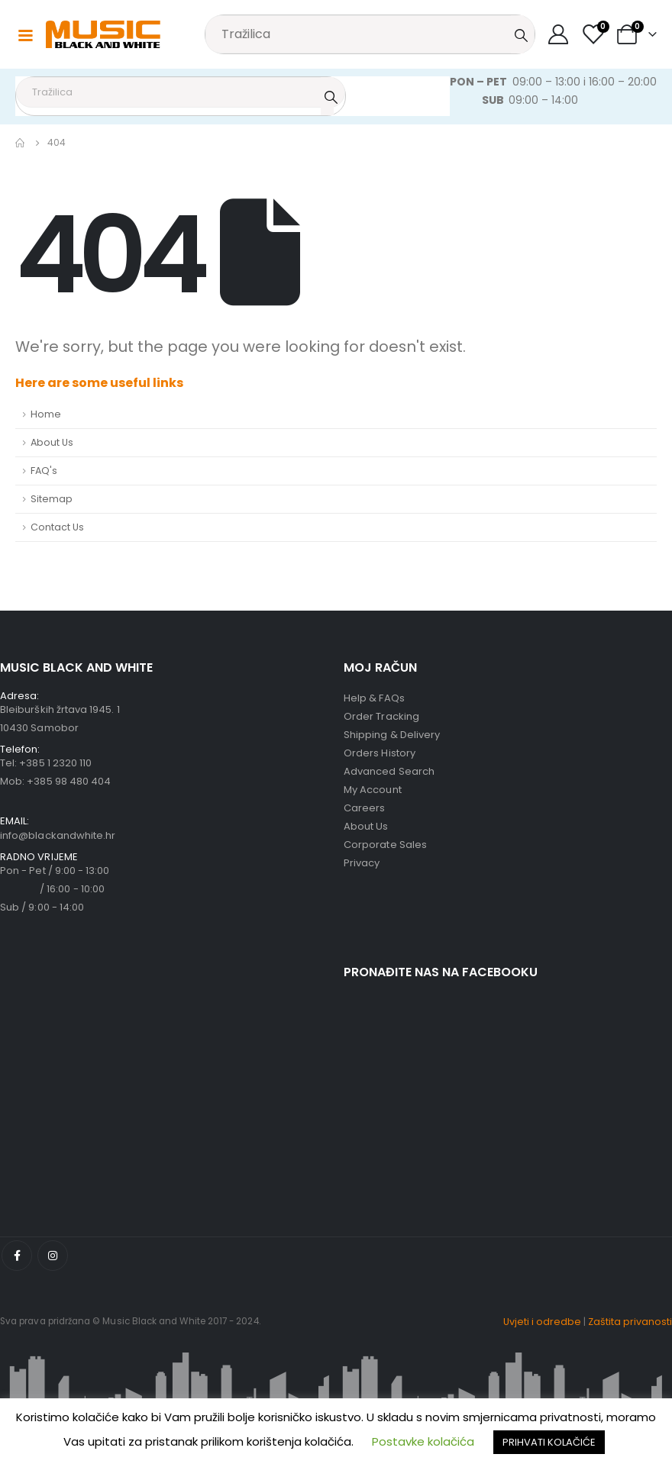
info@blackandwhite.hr (57, 835)
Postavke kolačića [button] (423, 1441)
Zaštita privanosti (630, 1321)
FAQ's (44, 470)
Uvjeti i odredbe (542, 1321)
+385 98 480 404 (69, 781)
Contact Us (57, 527)
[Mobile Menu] (25, 34)
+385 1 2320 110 (55, 763)
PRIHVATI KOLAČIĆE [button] (549, 1442)
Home (46, 414)
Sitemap (52, 498)
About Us (52, 442)
